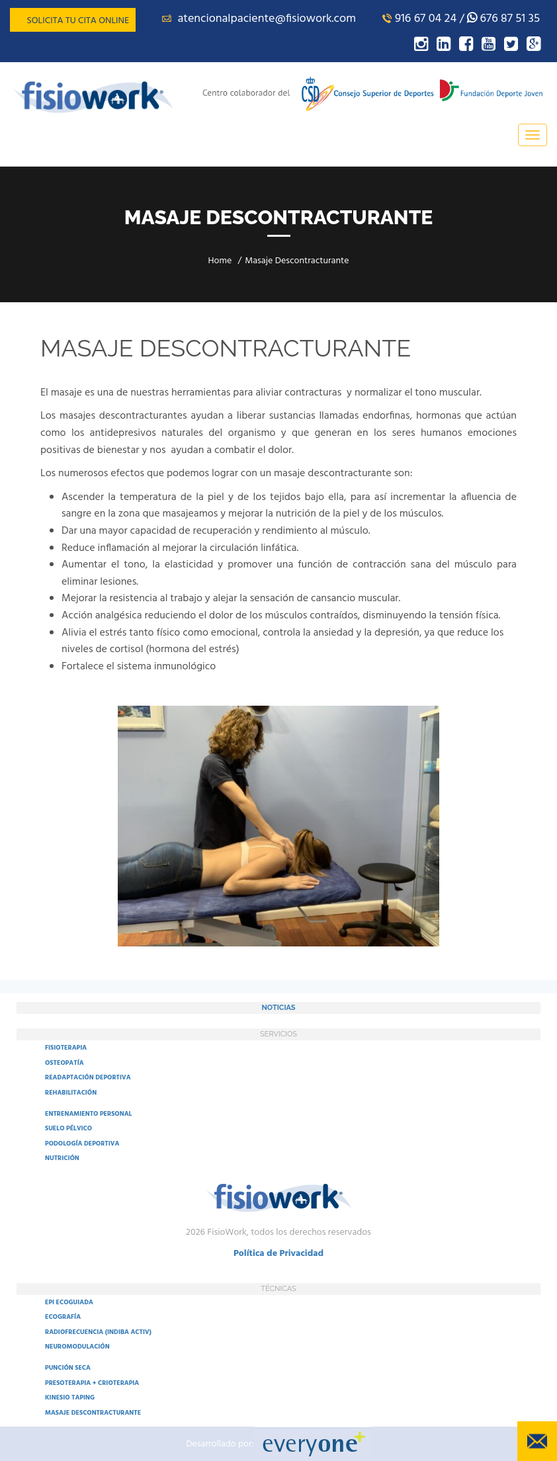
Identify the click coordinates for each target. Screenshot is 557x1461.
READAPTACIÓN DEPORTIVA (88, 1077)
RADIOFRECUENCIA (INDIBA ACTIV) (98, 1332)
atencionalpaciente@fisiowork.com (259, 18)
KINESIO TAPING (70, 1397)
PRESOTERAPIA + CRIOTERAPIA (92, 1383)
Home (220, 261)
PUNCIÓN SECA (68, 1367)
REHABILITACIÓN (71, 1092)
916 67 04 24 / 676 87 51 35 (461, 18)
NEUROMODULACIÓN (77, 1346)
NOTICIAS (278, 1007)
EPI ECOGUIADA (69, 1302)
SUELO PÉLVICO (68, 1128)
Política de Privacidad (278, 1253)
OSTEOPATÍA (64, 1063)
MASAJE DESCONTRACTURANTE (93, 1412)
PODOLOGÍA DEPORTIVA (82, 1143)
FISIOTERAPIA (66, 1047)
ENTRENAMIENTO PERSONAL (88, 1113)
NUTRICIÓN (62, 1158)
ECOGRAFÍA (63, 1317)
